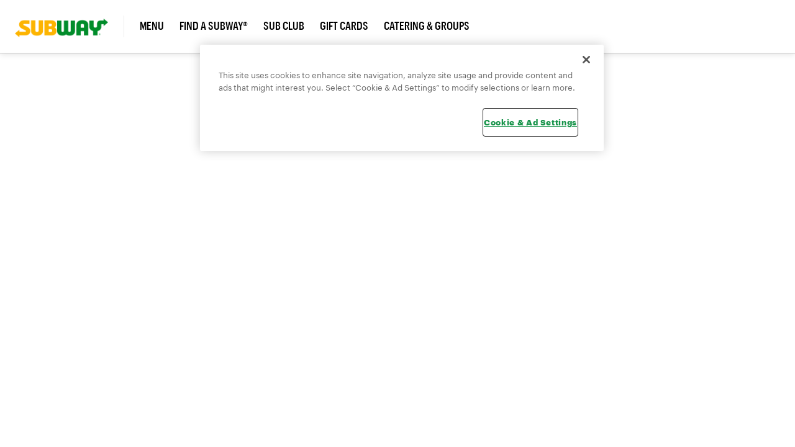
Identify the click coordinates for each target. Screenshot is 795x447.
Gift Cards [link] (344, 26)
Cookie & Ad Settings (530, 122)
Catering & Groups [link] (427, 26)
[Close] (586, 59)
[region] (402, 98)
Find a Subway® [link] (213, 26)
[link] (69, 26)
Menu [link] (152, 26)
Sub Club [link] (283, 26)
